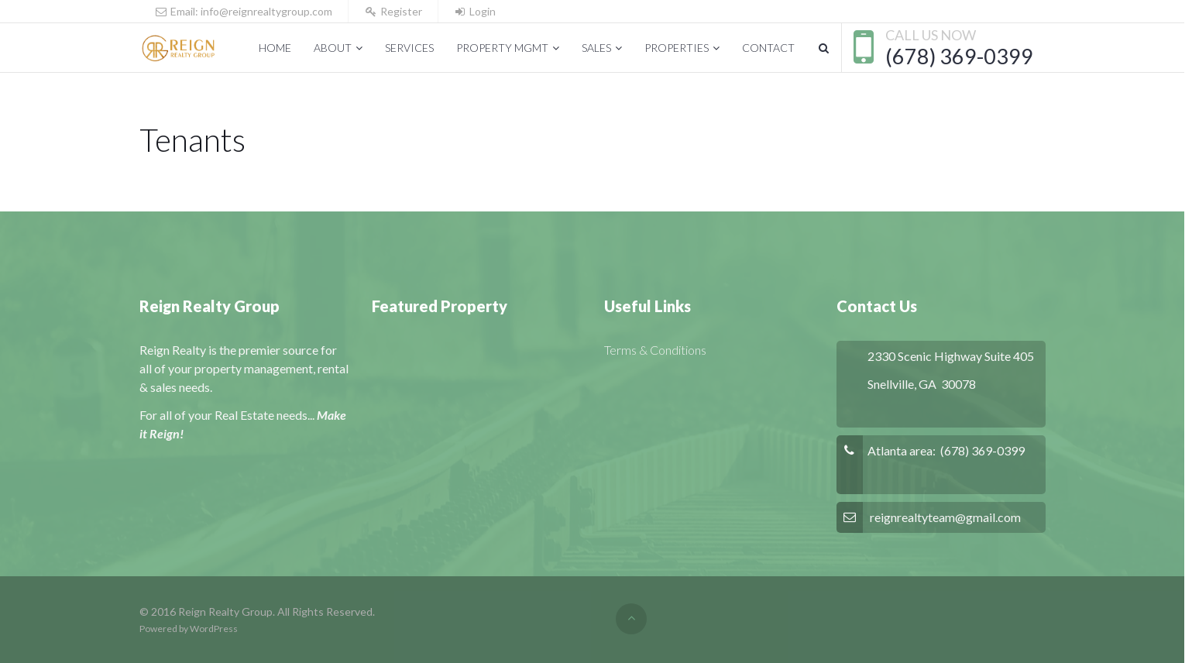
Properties (676, 47)
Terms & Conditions (655, 349)
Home (275, 47)
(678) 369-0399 (959, 56)
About (333, 47)
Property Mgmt (502, 47)
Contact (768, 47)
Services (409, 47)
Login (475, 11)
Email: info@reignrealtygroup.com (244, 11)
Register (393, 11)
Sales (596, 47)
